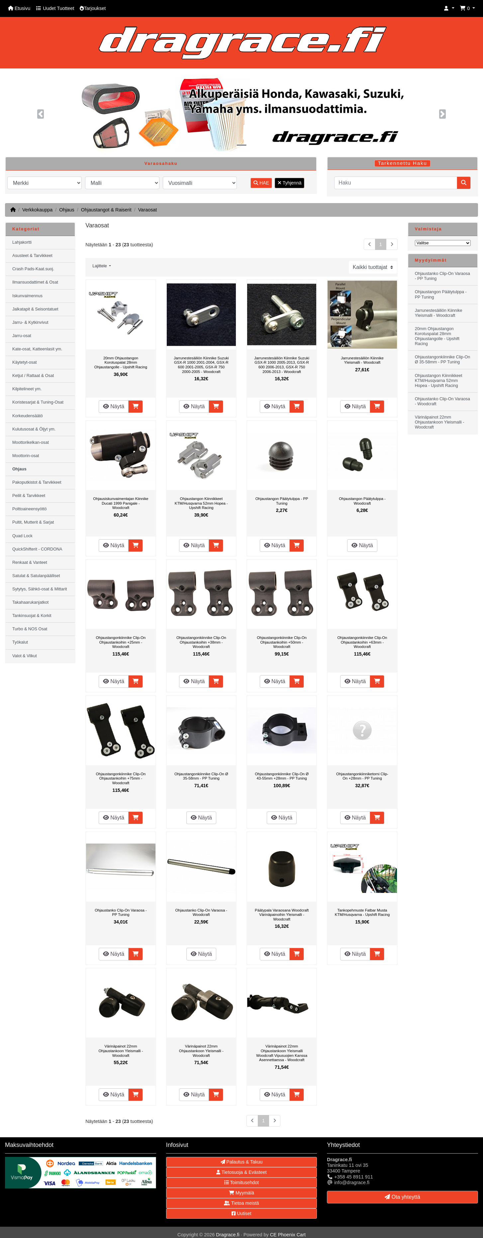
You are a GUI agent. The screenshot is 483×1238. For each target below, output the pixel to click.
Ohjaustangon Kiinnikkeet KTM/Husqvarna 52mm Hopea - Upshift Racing (201, 503)
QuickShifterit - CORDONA (37, 549)
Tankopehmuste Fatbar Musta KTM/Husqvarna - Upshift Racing (362, 912)
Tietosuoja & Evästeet (241, 1172)
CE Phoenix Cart (288, 1234)
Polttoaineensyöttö (29, 509)
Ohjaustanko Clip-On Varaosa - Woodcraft (201, 912)
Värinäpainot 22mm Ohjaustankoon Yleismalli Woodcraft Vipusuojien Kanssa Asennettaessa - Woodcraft (281, 1053)
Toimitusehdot (241, 1182)
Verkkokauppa (37, 209)
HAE (261, 183)
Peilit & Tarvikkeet (28, 495)
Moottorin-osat (25, 455)
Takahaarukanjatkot (30, 602)
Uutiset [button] (241, 1213)
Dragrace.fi (227, 1234)
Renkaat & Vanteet (29, 562)
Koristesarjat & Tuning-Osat (37, 402)
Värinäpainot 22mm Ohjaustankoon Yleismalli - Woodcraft (121, 1050)
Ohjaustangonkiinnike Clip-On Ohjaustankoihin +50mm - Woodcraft (282, 642)
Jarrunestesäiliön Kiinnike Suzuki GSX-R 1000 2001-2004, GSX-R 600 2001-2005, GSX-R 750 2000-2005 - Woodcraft (201, 365)
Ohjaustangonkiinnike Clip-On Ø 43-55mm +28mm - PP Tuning (282, 776)
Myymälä (241, 1192)
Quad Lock (22, 536)
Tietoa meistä (241, 1203)
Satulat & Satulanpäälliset (36, 575)
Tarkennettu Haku (402, 163)
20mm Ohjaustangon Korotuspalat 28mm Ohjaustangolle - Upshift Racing (120, 362)
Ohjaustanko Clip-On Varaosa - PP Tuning (121, 912)
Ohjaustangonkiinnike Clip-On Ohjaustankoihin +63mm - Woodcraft (362, 642)
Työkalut (20, 642)
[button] (449, 8)
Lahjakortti (22, 242)
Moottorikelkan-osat (30, 442)
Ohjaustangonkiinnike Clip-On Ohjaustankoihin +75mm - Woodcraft (121, 778)
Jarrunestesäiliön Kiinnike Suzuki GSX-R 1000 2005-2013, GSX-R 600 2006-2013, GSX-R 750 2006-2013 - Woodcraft (281, 365)
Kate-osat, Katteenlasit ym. (37, 349)
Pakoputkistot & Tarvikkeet (36, 482)
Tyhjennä (289, 183)
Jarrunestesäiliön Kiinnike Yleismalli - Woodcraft (362, 360)
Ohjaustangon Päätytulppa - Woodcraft (362, 501)
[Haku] (395, 183)
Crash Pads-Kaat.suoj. (33, 269)
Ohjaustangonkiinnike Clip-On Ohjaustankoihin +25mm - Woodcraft (121, 642)
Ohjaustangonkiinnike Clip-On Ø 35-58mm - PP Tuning (201, 776)
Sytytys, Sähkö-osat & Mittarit (39, 589)
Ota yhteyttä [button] (402, 1197)
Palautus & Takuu (242, 1162)
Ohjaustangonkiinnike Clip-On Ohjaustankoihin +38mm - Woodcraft (201, 642)
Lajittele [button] (100, 266)
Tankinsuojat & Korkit (31, 615)
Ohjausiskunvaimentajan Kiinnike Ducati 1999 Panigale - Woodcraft (120, 503)
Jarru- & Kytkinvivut (30, 322)
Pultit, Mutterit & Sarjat (33, 522)
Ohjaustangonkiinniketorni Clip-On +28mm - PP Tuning (362, 776)
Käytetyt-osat (24, 362)
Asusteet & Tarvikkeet (32, 255)
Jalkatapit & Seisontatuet (35, 309)
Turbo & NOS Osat (29, 629)
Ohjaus (66, 209)
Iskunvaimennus (27, 296)
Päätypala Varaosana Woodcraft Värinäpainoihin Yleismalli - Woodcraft (282, 914)
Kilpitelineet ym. (27, 389)
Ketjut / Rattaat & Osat (33, 375)
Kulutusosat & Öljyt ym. (33, 429)
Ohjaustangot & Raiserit (106, 209)
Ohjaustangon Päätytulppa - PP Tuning (281, 501)
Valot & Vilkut (24, 656)
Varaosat (147, 209)
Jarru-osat (21, 335)
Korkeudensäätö (27, 416)
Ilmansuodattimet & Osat (35, 282)
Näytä (113, 406)
